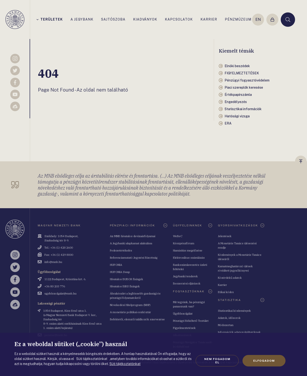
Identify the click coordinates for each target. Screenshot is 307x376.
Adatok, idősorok (229, 318)
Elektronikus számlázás (189, 257)
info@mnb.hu (53, 262)
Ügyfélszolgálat (183, 313)
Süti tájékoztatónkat (124, 364)
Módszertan (225, 325)
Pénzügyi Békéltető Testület (191, 320)
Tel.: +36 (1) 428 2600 (58, 247)
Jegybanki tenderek (185, 276)
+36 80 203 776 (54, 286)
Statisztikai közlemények (234, 310)
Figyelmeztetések (184, 328)
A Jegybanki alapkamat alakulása (131, 243)
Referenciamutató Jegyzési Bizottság (133, 257)
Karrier (222, 285)
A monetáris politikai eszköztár (130, 312)
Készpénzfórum (183, 243)
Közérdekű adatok (230, 277)
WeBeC (178, 236)
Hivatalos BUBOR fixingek (126, 279)
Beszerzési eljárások (186, 283)
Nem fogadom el (217, 360)
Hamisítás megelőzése (187, 250)
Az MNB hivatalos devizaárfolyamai (132, 236)
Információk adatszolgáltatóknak (239, 332)
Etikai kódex (226, 292)
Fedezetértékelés (121, 250)
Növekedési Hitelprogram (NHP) (130, 305)
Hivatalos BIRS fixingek (125, 286)
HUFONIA (116, 265)
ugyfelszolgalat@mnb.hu (60, 293)
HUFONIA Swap (120, 272)
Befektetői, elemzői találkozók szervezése (137, 319)
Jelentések (225, 236)
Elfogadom (264, 360)
